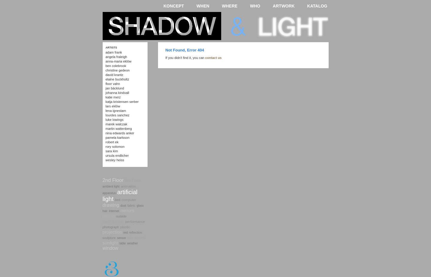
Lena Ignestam (116, 110)
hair (105, 211)
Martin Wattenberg (119, 128)
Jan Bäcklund (115, 88)
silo (130, 237)
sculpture (109, 238)
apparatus (109, 193)
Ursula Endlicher (117, 155)
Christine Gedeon (118, 70)
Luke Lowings (115, 119)
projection (112, 232)
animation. (129, 186)
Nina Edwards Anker (120, 133)
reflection (135, 232)
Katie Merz (113, 97)
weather (132, 243)
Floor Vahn (113, 84)
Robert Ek (112, 142)
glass (140, 205)
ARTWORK (284, 6)
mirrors (127, 210)
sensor (121, 238)
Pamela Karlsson (118, 137)
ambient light (111, 186)
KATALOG (317, 6)
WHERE (229, 6)
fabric (131, 205)
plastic (125, 227)
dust (123, 205)
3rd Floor (133, 180)
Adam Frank (114, 52)
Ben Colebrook (116, 66)
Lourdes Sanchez (118, 115)
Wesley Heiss (115, 160)
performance (135, 221)
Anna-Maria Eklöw (119, 61)
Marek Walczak (117, 124)
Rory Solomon (115, 146)
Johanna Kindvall (117, 93)
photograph (111, 227)
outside (121, 216)
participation (113, 221)
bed (117, 200)
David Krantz (114, 75)
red (125, 232)
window (111, 248)
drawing (111, 205)
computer (129, 200)
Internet (114, 211)
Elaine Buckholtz (117, 79)
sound (140, 237)
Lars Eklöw (113, 106)
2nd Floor (113, 180)
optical (109, 216)
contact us (213, 58)
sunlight (110, 242)
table (122, 243)
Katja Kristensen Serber (122, 102)
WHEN (203, 6)
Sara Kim (112, 151)
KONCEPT (173, 6)
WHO (255, 6)
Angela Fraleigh (116, 57)
